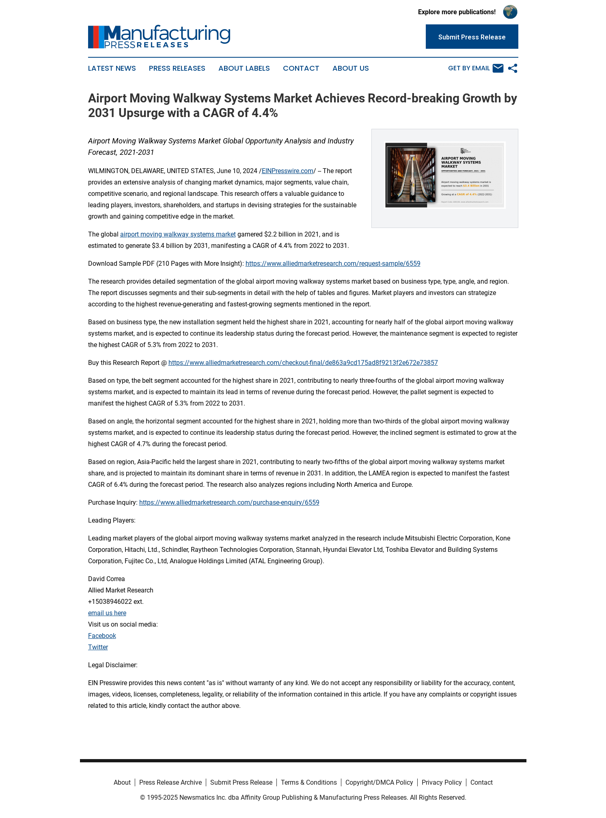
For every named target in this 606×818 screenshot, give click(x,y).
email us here (107, 613)
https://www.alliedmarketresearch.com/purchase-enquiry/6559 (229, 502)
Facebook (102, 636)
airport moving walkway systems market (178, 234)
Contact (301, 68)
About (122, 782)
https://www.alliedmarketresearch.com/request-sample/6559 (333, 263)
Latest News (112, 68)
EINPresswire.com (287, 171)
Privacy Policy (442, 782)
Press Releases (177, 68)
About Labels (244, 68)
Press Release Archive (170, 782)
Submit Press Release (241, 782)
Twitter (98, 647)
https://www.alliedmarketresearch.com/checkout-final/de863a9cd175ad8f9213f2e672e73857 (303, 363)
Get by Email (476, 68)
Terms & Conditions (309, 782)
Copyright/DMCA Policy (379, 782)
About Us (350, 68)
